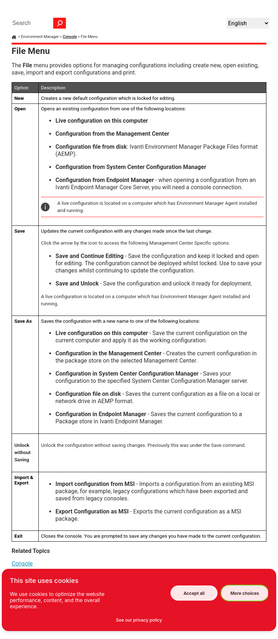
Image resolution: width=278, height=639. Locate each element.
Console (70, 36)
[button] (59, 23)
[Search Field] (37, 23)
